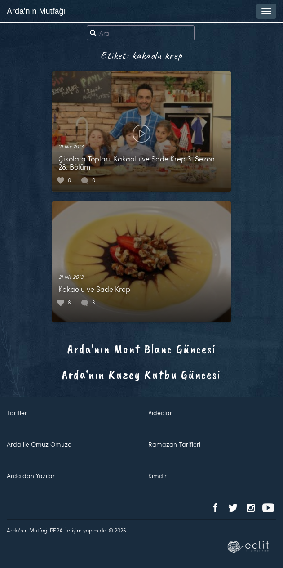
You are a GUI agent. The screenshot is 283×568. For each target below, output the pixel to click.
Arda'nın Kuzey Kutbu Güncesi (141, 374)
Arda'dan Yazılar (31, 475)
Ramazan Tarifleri (174, 444)
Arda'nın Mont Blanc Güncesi (141, 349)
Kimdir (157, 475)
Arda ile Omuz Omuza (39, 444)
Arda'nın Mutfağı (36, 11)
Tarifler (17, 412)
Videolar (160, 412)
